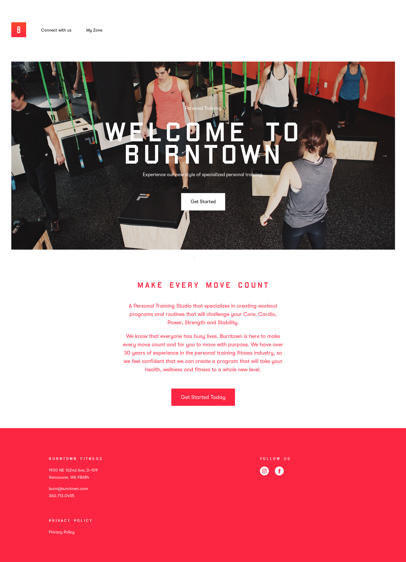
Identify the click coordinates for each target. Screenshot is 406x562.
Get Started (203, 201)
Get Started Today (203, 397)
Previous (22, 156)
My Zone (94, 30)
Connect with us (56, 30)
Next (385, 156)
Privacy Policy (62, 532)
